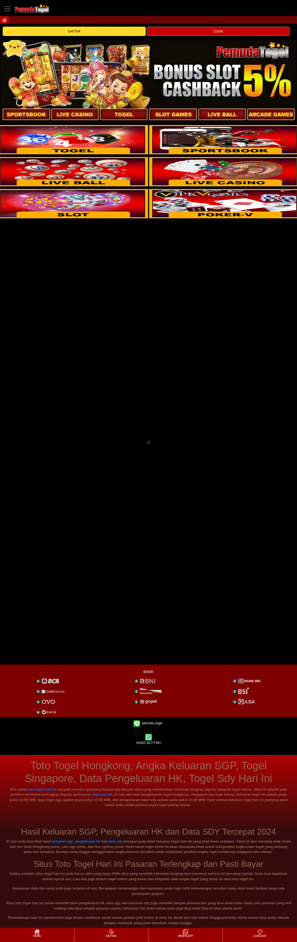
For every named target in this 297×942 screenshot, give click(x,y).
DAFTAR (74, 31)
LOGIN (218, 31)
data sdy (115, 841)
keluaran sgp (62, 841)
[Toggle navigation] (7, 8)
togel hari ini (102, 794)
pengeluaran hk (87, 841)
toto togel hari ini (42, 789)
